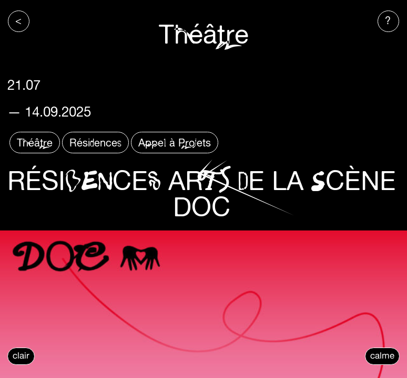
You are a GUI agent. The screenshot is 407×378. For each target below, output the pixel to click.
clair (21, 355)
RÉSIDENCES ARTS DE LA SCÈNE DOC (201, 193)
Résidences (95, 142)
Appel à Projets (174, 142)
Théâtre (35, 142)
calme (382, 355)
